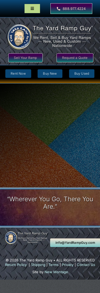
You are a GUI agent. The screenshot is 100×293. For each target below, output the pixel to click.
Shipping (38, 264)
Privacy (68, 264)
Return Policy (16, 264)
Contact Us (86, 264)
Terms (54, 264)
